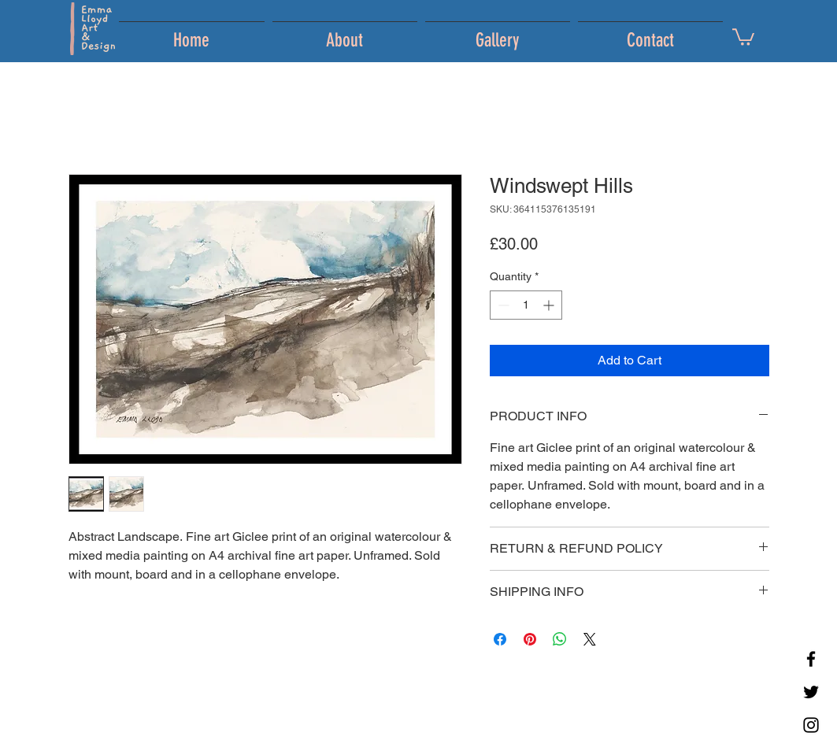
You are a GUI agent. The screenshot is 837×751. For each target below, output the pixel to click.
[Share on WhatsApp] (559, 639)
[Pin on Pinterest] (529, 639)
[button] (743, 36)
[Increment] (550, 305)
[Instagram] (811, 725)
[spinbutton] (526, 305)
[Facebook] (811, 659)
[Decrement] (502, 305)
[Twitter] (811, 692)
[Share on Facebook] (500, 639)
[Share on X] (589, 639)
